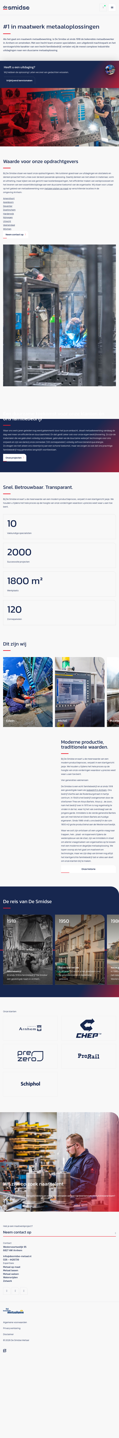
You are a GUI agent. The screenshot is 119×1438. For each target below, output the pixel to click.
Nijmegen (8, 217)
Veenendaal (9, 225)
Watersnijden (10, 1357)
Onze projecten (15, 537)
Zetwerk (7, 1360)
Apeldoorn (8, 202)
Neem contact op (16, 234)
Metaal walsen (11, 1353)
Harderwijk (8, 213)
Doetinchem (9, 209)
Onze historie (88, 948)
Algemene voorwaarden (15, 1401)
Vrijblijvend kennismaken (19, 80)
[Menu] (112, 7)
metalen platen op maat (56, 188)
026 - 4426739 (11, 1339)
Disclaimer (8, 1413)
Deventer (7, 206)
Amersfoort (9, 198)
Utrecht (7, 221)
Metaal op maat (11, 1346)
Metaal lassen (10, 1350)
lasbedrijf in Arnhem (96, 869)
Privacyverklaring (11, 1407)
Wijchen (7, 228)
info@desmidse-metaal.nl (17, 1335)
